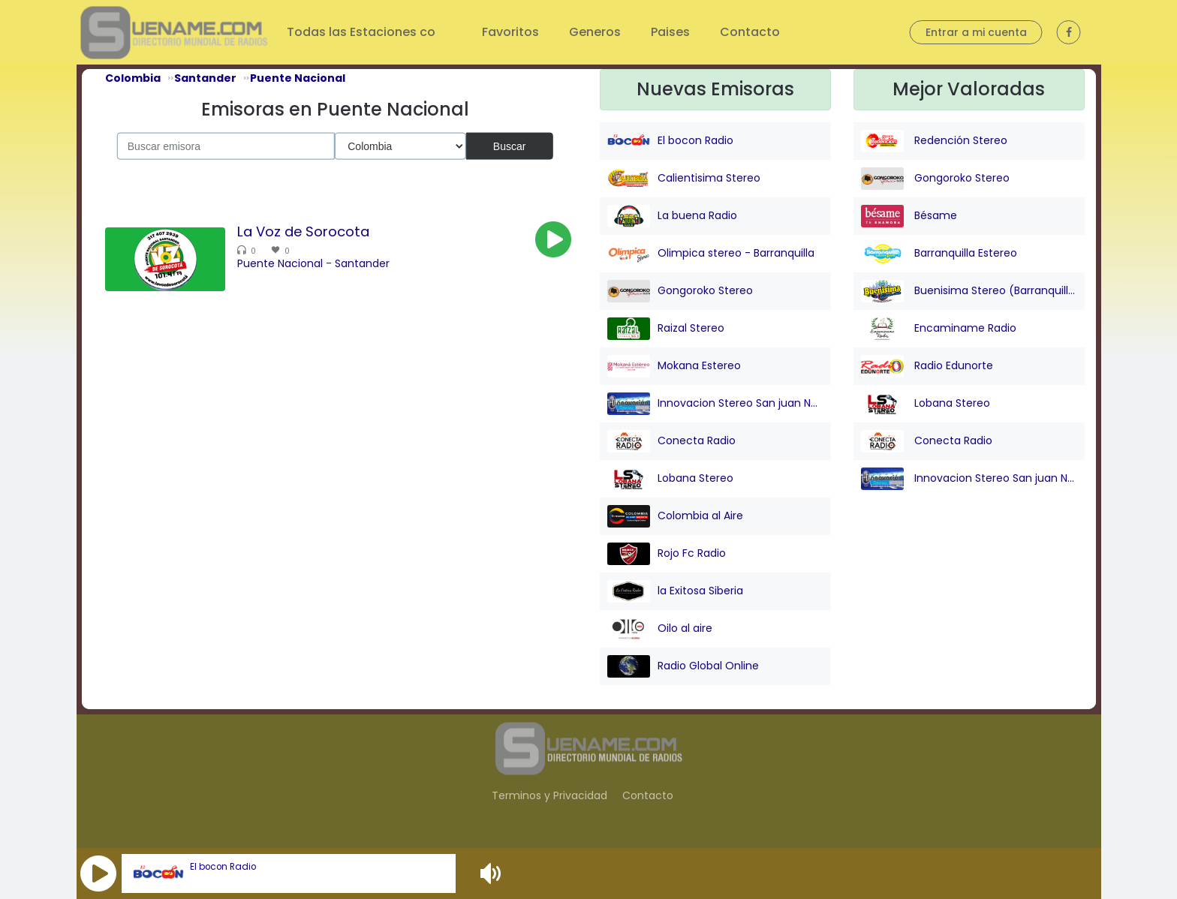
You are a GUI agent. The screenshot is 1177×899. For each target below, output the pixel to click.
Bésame (909, 216)
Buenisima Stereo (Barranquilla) (969, 291)
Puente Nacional (280, 263)
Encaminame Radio (938, 328)
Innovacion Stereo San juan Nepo (715, 403)
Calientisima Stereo (683, 178)
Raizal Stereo (665, 328)
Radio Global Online (683, 666)
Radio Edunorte (927, 366)
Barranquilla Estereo (939, 253)
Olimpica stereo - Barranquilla (710, 253)
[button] (98, 873)
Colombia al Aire (675, 516)
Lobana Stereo (670, 479)
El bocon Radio (223, 867)
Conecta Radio (671, 441)
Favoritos (510, 32)
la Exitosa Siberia (675, 591)
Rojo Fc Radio (666, 554)
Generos (595, 32)
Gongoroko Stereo (680, 291)
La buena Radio (672, 216)
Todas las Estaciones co (362, 32)
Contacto (750, 32)
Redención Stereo (934, 141)
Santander (362, 263)
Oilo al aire (659, 629)
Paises (670, 32)
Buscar (509, 146)
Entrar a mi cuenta (976, 32)
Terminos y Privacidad (549, 795)
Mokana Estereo (674, 366)
